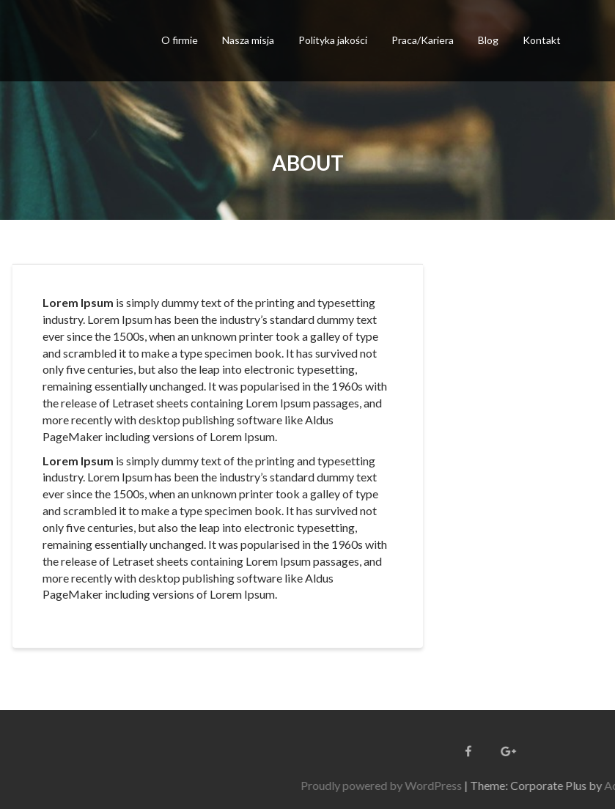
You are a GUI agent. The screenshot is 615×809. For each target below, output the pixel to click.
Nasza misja (248, 40)
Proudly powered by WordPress (440, 785)
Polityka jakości (332, 40)
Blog (488, 40)
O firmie (179, 40)
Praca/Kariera (422, 40)
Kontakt (542, 40)
